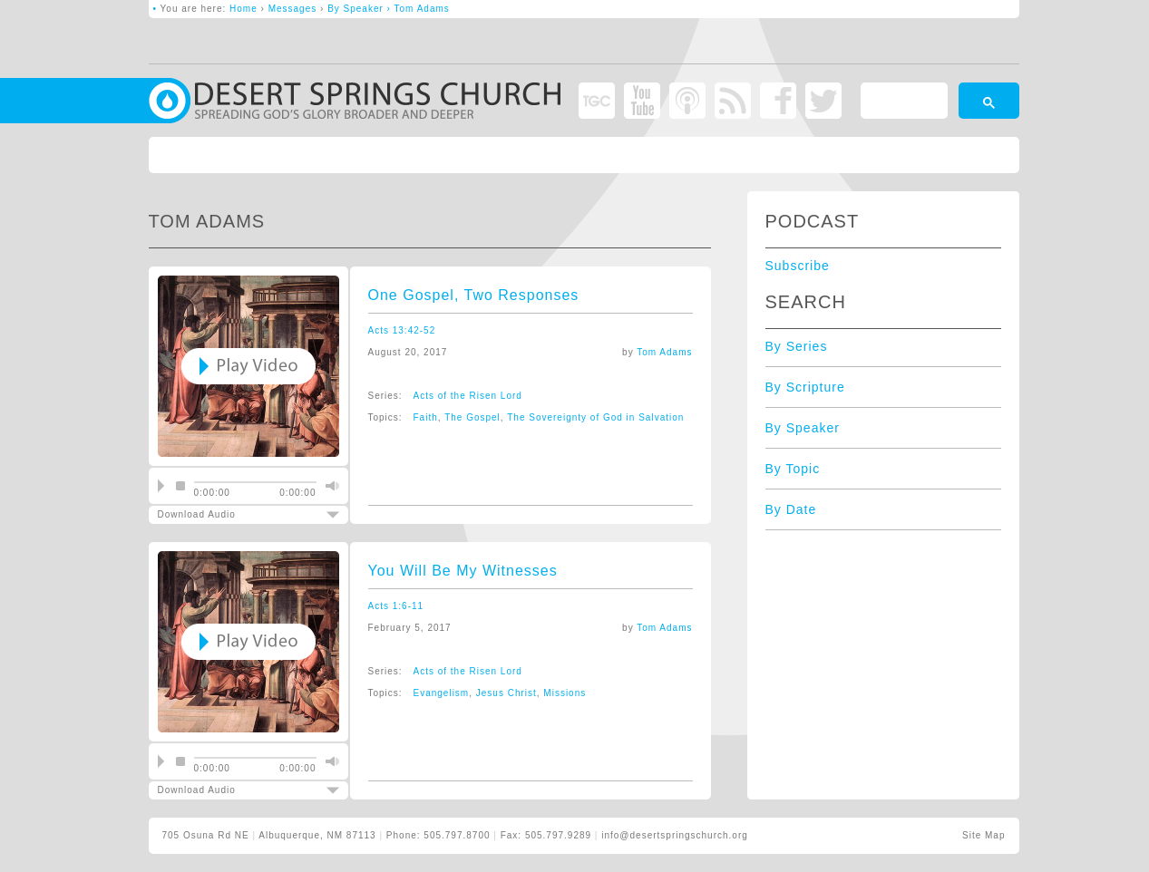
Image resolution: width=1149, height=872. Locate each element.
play (161, 486)
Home (243, 9)
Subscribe (797, 265)
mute (330, 486)
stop (180, 486)
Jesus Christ (506, 693)
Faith (426, 417)
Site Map (983, 835)
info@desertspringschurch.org (674, 835)
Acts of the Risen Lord (468, 396)
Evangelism (442, 693)
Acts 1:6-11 (396, 606)
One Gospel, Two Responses (473, 295)
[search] (902, 103)
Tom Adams (664, 352)
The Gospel (472, 417)
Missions (564, 693)
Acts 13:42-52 (402, 330)
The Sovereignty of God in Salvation (595, 417)
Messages (292, 9)
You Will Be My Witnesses (463, 570)
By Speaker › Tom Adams (388, 9)
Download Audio (233, 514)
